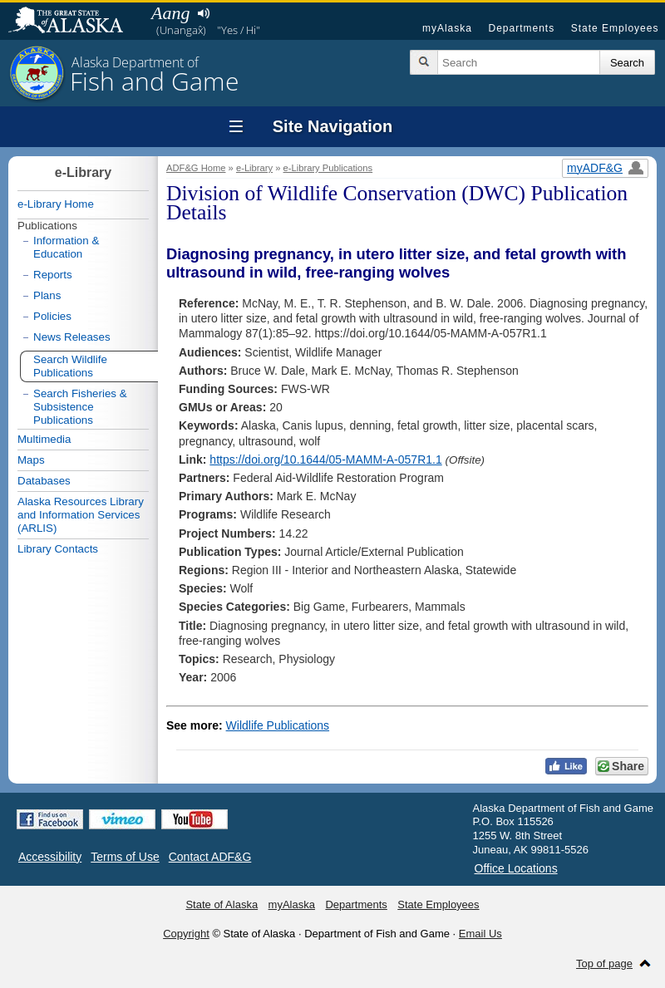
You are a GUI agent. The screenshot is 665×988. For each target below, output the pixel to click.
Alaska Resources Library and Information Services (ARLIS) (80, 514)
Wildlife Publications (278, 725)
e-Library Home (55, 204)
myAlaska (447, 28)
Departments (521, 28)
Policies (52, 316)
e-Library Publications (328, 168)
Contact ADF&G (210, 856)
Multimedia (44, 439)
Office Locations (516, 868)
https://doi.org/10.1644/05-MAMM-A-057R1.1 (325, 459)
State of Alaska (74, 22)
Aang (170, 12)
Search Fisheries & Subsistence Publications (80, 406)
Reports (52, 274)
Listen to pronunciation (203, 13)
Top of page (604, 963)
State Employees (615, 28)
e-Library (254, 168)
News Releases (72, 337)
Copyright (186, 933)
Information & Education (66, 247)
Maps (31, 460)
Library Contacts (57, 549)
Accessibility (49, 856)
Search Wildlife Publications (70, 366)
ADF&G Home (196, 168)
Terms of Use (125, 856)
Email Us (480, 933)
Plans (47, 295)
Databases (44, 480)
